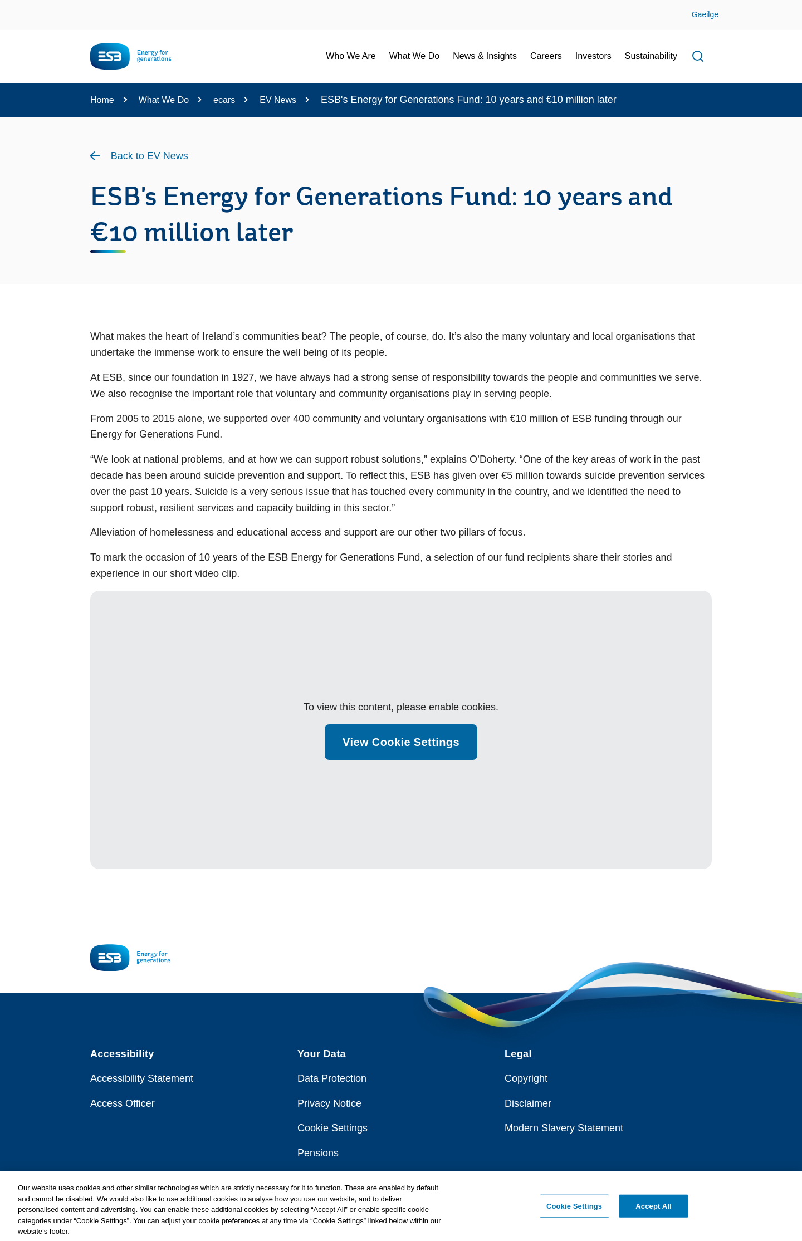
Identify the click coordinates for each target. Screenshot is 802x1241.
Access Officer (122, 1103)
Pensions (318, 1153)
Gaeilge (705, 14)
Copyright (526, 1078)
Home (102, 100)
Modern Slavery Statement (564, 1128)
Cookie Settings (332, 1128)
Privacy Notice (329, 1103)
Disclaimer (528, 1103)
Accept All (653, 1210)
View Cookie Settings (401, 742)
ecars (224, 100)
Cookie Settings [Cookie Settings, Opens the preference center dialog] (574, 1210)
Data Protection (331, 1078)
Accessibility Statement (141, 1078)
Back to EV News (149, 155)
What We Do (164, 100)
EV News (278, 100)
